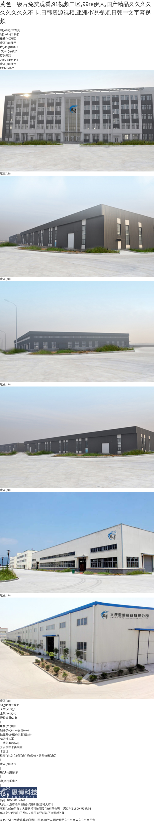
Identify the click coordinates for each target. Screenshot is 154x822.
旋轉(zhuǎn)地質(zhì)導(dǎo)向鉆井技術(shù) (28, 755)
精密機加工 (7, 738)
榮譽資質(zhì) (8, 717)
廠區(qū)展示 (8, 42)
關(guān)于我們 (9, 34)
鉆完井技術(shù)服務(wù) (15, 734)
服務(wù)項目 (8, 38)
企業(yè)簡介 (8, 709)
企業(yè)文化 (8, 713)
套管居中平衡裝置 (11, 747)
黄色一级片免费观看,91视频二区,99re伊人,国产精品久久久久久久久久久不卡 (47, 819)
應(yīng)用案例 (9, 47)
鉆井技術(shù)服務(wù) (14, 730)
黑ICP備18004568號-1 (77, 808)
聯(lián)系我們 (8, 51)
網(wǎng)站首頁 (10, 30)
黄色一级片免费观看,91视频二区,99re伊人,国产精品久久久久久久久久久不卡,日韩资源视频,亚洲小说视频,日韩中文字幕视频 (75, 12)
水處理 (4, 751)
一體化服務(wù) (9, 742)
